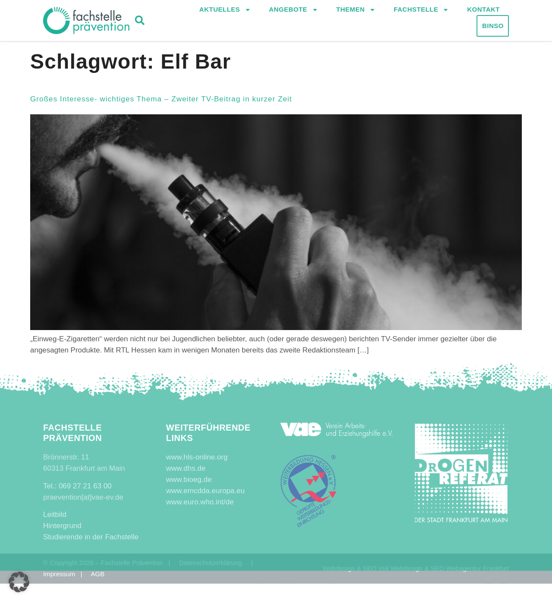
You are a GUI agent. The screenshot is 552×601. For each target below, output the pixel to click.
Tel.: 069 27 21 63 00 (77, 486)
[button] (139, 21)
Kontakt (483, 10)
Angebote (293, 10)
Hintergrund (62, 526)
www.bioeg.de (189, 479)
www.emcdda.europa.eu (205, 491)
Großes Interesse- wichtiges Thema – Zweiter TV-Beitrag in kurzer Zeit (161, 99)
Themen (356, 10)
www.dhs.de (186, 468)
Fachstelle (421, 10)
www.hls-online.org (197, 457)
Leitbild (54, 514)
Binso (493, 27)
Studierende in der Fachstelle (90, 537)
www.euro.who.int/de (200, 502)
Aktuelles (225, 10)
